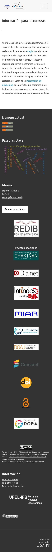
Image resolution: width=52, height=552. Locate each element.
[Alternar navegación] (44, 6)
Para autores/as (10, 482)
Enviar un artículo (15, 209)
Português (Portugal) (12, 197)
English (5, 194)
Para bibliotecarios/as (13, 486)
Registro (31, 51)
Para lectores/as (10, 479)
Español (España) (10, 190)
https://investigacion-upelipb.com (31, 462)
